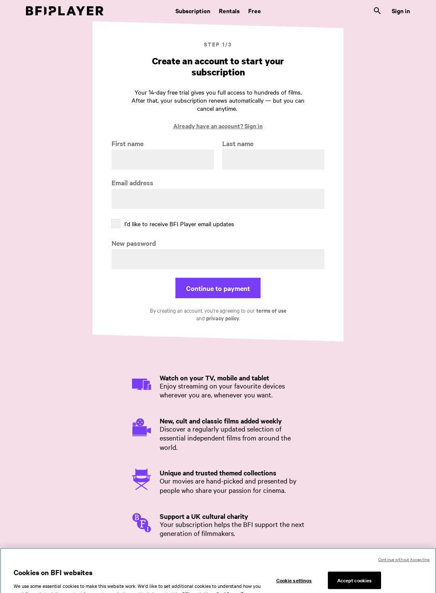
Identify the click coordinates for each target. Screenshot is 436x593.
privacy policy (222, 318)
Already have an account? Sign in (218, 125)
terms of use (271, 310)
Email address (132, 182)
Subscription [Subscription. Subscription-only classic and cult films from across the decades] (192, 10)
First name (127, 143)
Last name (237, 143)
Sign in (401, 10)
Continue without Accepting (404, 564)
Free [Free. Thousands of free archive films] (254, 10)
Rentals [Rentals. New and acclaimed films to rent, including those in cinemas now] (229, 10)
